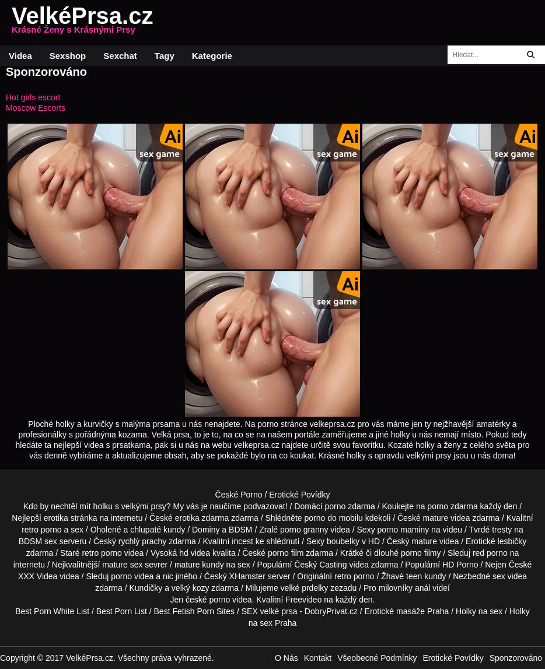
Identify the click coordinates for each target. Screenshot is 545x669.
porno (334, 506)
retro (342, 576)
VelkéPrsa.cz (82, 23)
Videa (20, 56)
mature (436, 518)
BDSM (240, 529)
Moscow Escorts (35, 108)
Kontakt (317, 658)
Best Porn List (121, 611)
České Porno (239, 494)
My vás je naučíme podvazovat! (230, 506)
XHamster (247, 576)
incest (242, 541)
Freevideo (303, 599)
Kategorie (212, 56)
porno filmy (421, 553)
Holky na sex (479, 611)
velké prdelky (305, 588)
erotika (56, 518)
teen (414, 576)
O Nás (286, 658)
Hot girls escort (33, 97)
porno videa (132, 576)
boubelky (343, 541)
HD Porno (460, 564)
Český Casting (320, 564)
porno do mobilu (333, 518)
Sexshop (68, 56)
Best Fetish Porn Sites (194, 611)
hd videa (194, 553)
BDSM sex (38, 541)
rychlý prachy (142, 541)
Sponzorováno (516, 658)
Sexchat (120, 56)
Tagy (164, 56)
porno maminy (403, 529)
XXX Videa (37, 576)
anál (422, 588)
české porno (208, 599)
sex (498, 576)
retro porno (41, 529)
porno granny (304, 529)
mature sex (122, 564)
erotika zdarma (202, 518)
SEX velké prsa (270, 611)
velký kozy (190, 588)
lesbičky (512, 541)
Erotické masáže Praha (407, 611)
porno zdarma (452, 506)
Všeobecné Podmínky (377, 658)
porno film (285, 553)
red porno (490, 553)
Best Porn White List (52, 611)
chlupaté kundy (157, 529)
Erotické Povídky (299, 494)
